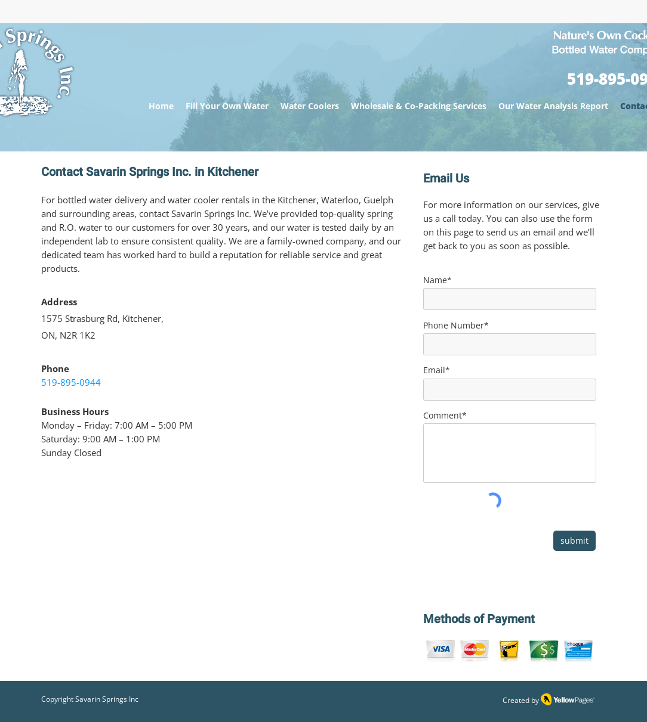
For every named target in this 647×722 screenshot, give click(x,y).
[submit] (574, 541)
